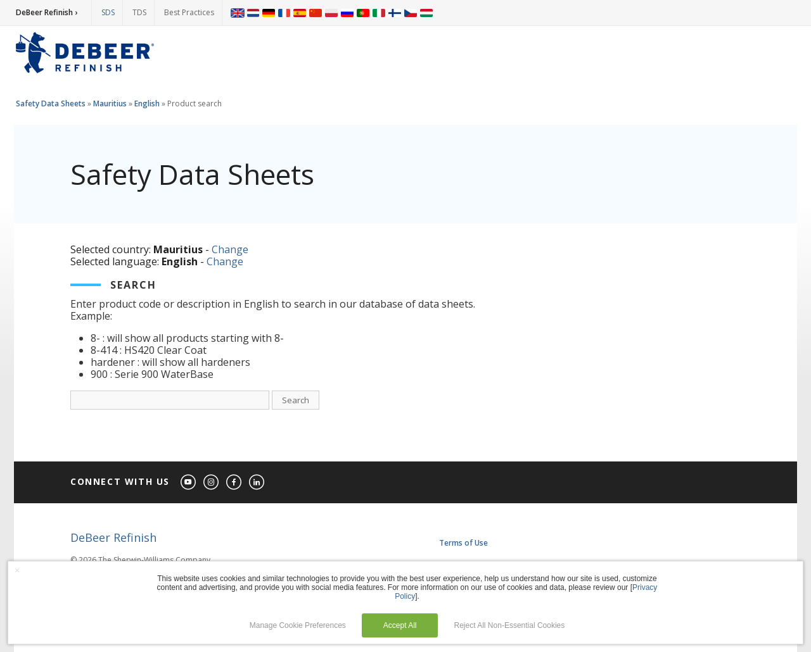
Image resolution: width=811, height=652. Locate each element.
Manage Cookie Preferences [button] (298, 625)
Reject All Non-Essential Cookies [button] (509, 625)
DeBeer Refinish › (46, 12)
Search (295, 400)
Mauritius (110, 103)
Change (230, 249)
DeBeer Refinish (113, 537)
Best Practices (189, 12)
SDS (108, 12)
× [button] (17, 570)
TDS (139, 12)
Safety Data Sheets (51, 103)
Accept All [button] (400, 625)
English (147, 103)
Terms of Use (463, 542)
